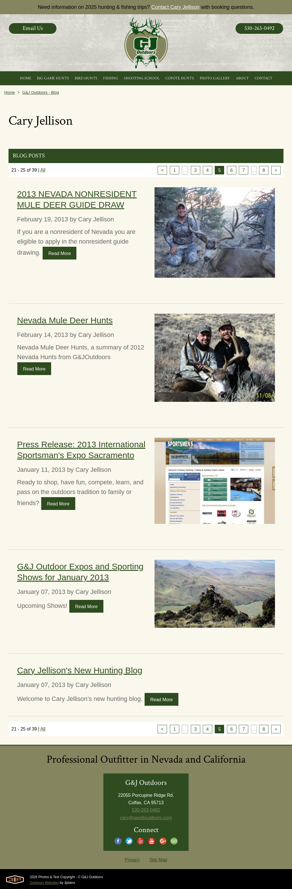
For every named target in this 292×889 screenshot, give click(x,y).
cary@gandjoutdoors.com (146, 817)
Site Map (158, 859)
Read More (59, 253)
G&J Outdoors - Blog (40, 92)
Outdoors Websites (44, 883)
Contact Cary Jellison (175, 7)
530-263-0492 (259, 28)
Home (9, 92)
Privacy (132, 859)
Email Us (33, 28)
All (42, 170)
